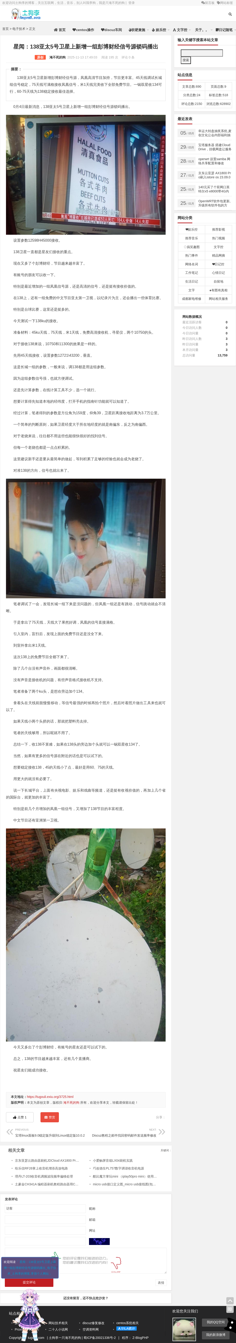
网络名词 (191, 264)
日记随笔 (224, 30)
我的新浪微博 (215, 1335)
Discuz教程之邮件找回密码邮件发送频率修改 (121, 1132)
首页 (60, 30)
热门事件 (191, 255)
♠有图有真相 (218, 290)
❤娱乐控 (192, 229)
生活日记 (191, 281)
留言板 (208, 3)
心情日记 (218, 273)
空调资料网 (91, 1329)
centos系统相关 (127, 1323)
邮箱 (92, 1219)
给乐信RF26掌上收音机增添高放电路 (41, 1168)
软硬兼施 (137, 30)
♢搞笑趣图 (192, 247)
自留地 (218, 281)
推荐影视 (218, 229)
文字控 (180, 30)
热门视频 (218, 238)
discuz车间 (111, 30)
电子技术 (18, 29)
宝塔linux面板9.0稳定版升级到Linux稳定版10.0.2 (50, 1132)
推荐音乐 (191, 238)
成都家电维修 (191, 299)
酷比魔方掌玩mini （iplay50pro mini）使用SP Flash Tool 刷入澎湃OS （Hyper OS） (153, 1176)
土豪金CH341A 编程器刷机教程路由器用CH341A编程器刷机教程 (61, 1184)
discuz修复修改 (94, 1323)
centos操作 (83, 30)
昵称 (92, 1208)
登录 (131, 3)
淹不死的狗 (57, 57)
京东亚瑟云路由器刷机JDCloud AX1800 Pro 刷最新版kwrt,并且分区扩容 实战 (70, 1160)
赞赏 (49, 1118)
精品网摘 (218, 255)
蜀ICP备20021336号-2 (100, 1338)
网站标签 (225, 3)
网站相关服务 (218, 299)
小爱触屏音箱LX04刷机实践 (113, 1160)
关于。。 (201, 30)
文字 (191, 290)
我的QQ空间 (216, 1322)
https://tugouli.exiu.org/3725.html (50, 1097)
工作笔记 (191, 273)
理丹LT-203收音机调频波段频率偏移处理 (44, 1176)
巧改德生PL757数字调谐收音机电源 (118, 1168)
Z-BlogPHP (140, 1338)
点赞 (20, 1117)
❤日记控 (218, 264)
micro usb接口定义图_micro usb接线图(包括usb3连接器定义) (136, 1184)
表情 (161, 1283)
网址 (92, 1230)
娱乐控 (159, 30)
